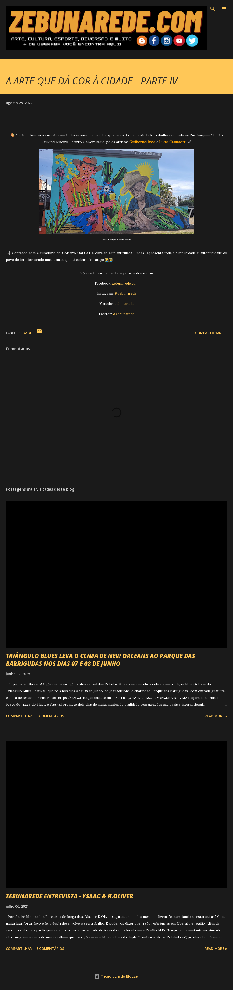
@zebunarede (125, 293)
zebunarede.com (125, 283)
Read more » (216, 716)
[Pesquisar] (213, 9)
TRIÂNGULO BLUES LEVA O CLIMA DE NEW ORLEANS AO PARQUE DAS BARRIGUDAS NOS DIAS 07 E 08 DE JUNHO (100, 660)
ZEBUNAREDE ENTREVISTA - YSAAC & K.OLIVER (69, 896)
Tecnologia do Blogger (116, 976)
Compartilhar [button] (208, 332)
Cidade (25, 332)
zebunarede (124, 303)
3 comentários (50, 716)
